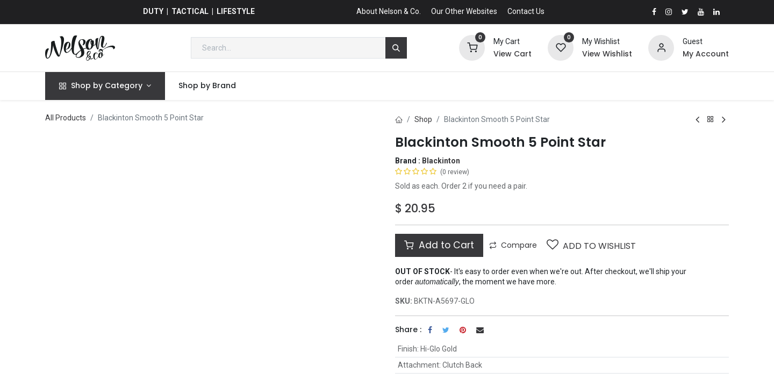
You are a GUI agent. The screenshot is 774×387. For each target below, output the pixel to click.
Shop (423, 119)
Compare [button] (513, 245)
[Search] (396, 48)
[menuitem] (207, 86)
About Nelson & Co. (388, 11)
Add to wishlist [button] (591, 245)
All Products (65, 117)
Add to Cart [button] (439, 245)
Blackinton (441, 160)
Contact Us (525, 11)
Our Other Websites (464, 11)
